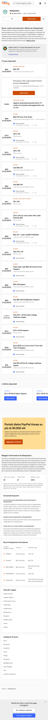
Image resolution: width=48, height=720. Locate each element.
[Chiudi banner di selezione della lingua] (45, 702)
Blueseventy (7, 612)
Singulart (6, 616)
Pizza (5, 641)
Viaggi (5, 656)
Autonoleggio (7, 667)
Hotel (5, 652)
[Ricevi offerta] (10, 398)
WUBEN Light (7, 620)
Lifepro (5, 627)
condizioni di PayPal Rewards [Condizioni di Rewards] (30, 86)
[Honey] (6, 3)
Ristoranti (6, 644)
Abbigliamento (8, 663)
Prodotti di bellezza (9, 674)
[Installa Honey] (13, 54)
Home (4, 689)
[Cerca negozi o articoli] (23, 3)
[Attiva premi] (32, 19)
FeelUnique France (9, 601)
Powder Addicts (8, 597)
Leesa (5, 623)
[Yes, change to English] (24, 715)
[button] (45, 3)
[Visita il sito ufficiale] (43, 19)
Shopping (6, 659)
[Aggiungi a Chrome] (14, 441)
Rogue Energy (8, 594)
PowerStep (7, 605)
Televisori (6, 648)
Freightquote (7, 609)
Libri (4, 670)
